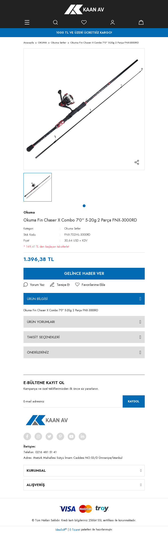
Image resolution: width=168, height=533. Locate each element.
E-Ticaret (75, 530)
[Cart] (141, 22)
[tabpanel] (37, 187)
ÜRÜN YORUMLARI (41, 321)
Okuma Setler (72, 228)
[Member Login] (112, 22)
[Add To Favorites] (90, 284)
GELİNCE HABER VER (84, 273)
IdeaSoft (61, 530)
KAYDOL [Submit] (133, 401)
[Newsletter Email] (84, 401)
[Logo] (84, 9)
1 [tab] (84, 205)
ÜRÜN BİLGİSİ (37, 298)
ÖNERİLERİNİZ (38, 352)
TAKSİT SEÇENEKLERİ (43, 337)
